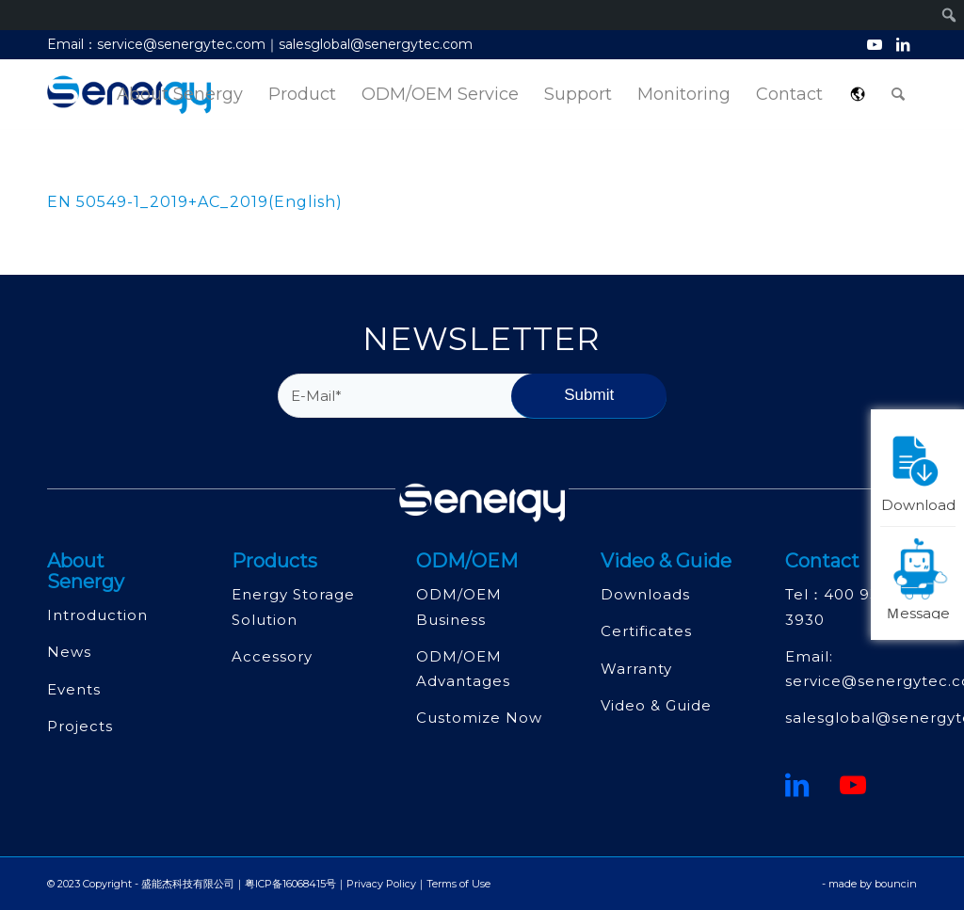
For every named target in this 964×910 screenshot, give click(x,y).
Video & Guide (656, 705)
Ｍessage (920, 577)
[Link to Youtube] (874, 44)
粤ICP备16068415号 (290, 883)
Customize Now (479, 717)
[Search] (898, 94)
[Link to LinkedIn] (903, 44)
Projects (80, 726)
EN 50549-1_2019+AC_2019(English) (195, 202)
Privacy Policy (381, 883)
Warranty (636, 669)
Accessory (272, 656)
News (69, 652)
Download (918, 470)
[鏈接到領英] (797, 785)
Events (74, 689)
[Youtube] (853, 785)
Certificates (646, 631)
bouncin (896, 883)
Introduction (97, 615)
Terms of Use (458, 883)
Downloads (645, 594)
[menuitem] (179, 94)
